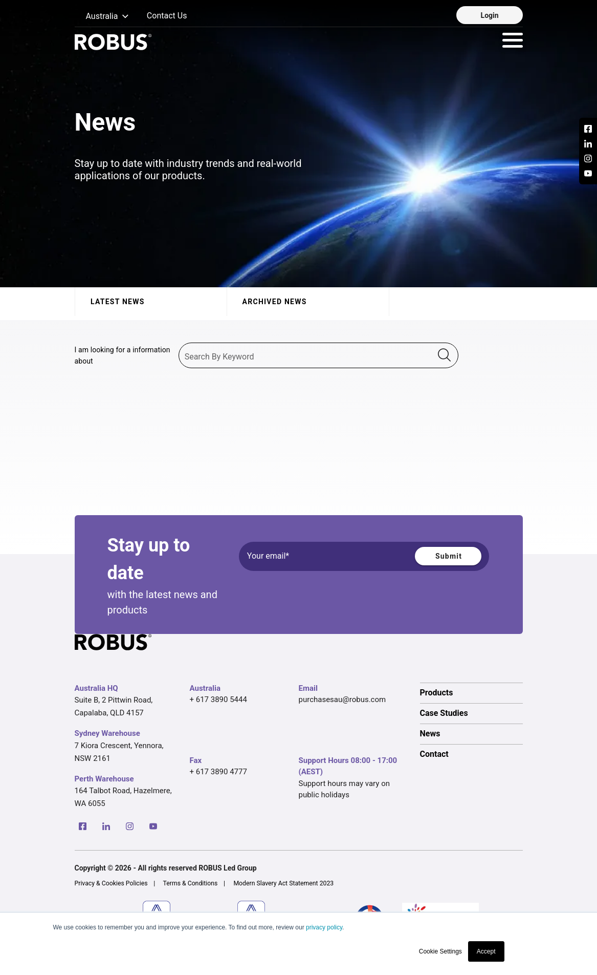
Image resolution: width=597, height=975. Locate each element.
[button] (102, 16)
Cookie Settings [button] (440, 951)
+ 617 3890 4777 (218, 771)
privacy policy (324, 927)
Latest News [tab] (118, 302)
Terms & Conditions (190, 883)
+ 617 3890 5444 (218, 699)
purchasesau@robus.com (342, 699)
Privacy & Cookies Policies (111, 883)
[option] (471, 693)
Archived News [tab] (274, 302)
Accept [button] (486, 951)
